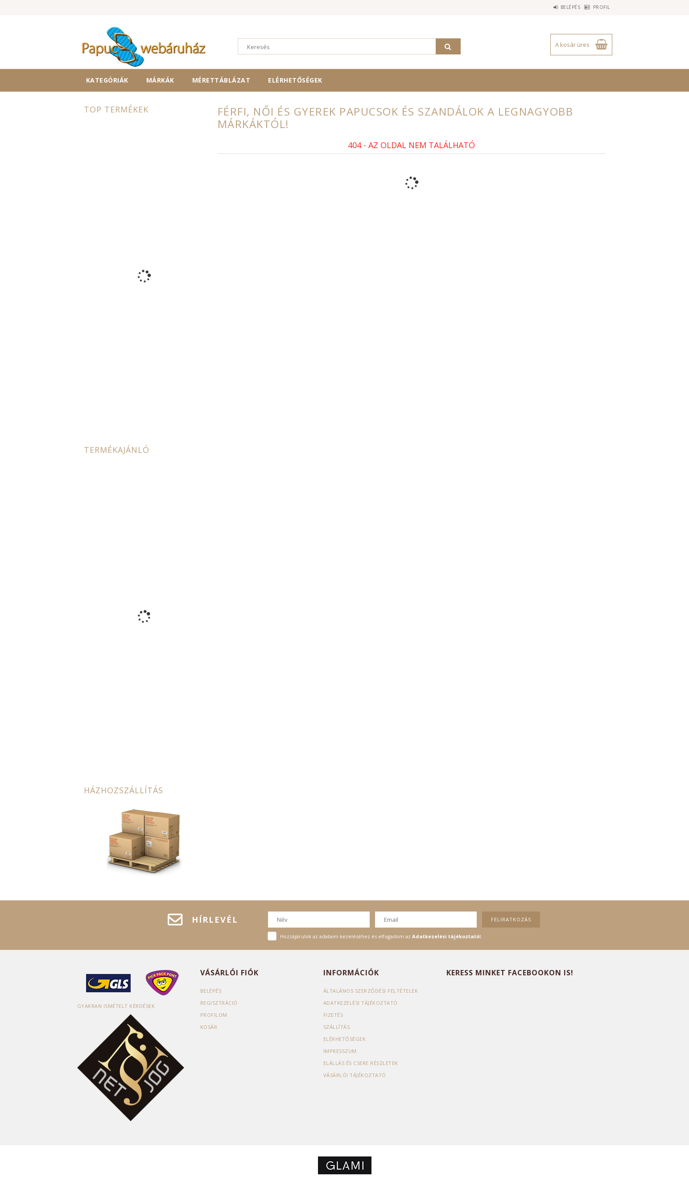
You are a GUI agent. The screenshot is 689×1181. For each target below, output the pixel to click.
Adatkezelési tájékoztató (360, 1002)
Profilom (213, 1014)
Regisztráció (219, 1002)
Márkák (160, 80)
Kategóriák (107, 80)
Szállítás (336, 1027)
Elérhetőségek (295, 80)
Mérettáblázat (221, 80)
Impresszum (340, 1051)
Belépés (557, 7)
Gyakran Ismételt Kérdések (116, 1006)
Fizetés (333, 1014)
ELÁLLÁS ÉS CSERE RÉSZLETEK (360, 1063)
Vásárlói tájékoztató (354, 1075)
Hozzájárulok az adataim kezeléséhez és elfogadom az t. (381, 936)
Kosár (209, 1027)
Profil (597, 7)
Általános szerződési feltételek (370, 990)
